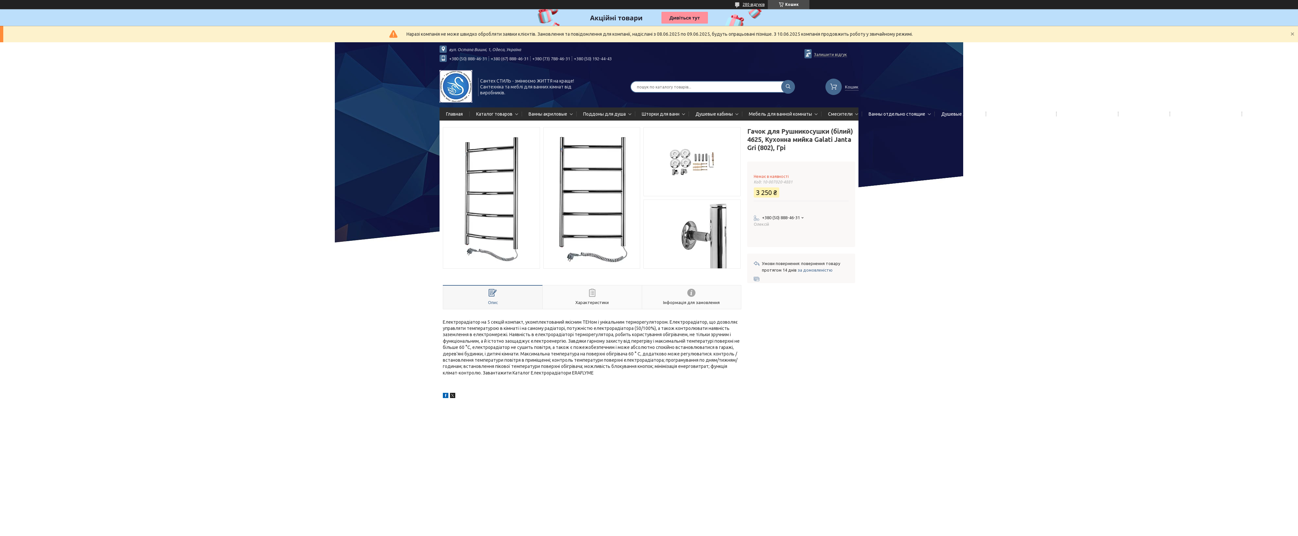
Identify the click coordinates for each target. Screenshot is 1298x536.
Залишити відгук (830, 54)
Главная (454, 114)
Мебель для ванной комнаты (780, 114)
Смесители (840, 114)
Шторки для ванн (660, 114)
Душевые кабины (714, 114)
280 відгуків (754, 4)
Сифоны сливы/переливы (1205, 114)
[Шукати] (788, 87)
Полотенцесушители (1086, 114)
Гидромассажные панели (1020, 114)
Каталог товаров (494, 114)
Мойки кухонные (1143, 114)
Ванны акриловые (548, 114)
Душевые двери (959, 114)
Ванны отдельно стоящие (897, 114)
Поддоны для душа (604, 114)
